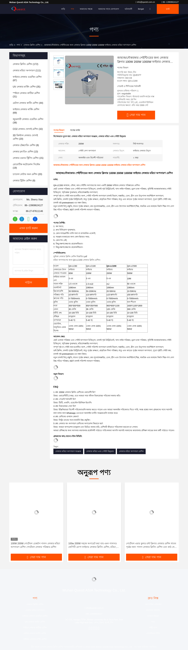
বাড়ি (63, 9)
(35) (26, 86)
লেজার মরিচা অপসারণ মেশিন (131, 451)
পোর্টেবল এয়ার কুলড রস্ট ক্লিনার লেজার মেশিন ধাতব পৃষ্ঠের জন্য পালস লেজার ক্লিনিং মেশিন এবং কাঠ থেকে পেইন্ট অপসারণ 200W (151, 545)
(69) (26, 111)
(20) (25, 137)
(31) (26, 95)
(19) (26, 166)
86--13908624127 (170, 2)
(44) (28, 103)
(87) (27, 79)
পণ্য (72, 9)
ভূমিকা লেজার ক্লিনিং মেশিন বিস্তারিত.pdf (70, 256)
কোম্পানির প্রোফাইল (153, 604)
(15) (28, 158)
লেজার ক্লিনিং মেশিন (32, 45)
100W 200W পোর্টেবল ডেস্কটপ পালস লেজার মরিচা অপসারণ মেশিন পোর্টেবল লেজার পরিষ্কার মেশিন (35, 545)
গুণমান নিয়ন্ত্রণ (153, 616)
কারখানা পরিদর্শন (153, 610)
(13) (25, 151)
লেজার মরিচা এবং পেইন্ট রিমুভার (100, 451)
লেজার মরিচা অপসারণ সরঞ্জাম (68, 451)
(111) (27, 70)
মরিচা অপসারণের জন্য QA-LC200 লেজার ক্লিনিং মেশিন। (76, 260)
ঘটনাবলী (128, 9)
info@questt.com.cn (145, 2)
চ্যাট (168, 9)
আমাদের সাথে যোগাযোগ (108, 9)
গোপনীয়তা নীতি (153, 633)
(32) (28, 129)
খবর (153, 622)
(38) (28, 121)
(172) (25, 64)
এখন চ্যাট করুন (28, 228)
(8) (26, 145)
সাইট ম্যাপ (153, 627)
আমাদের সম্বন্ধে (86, 9)
